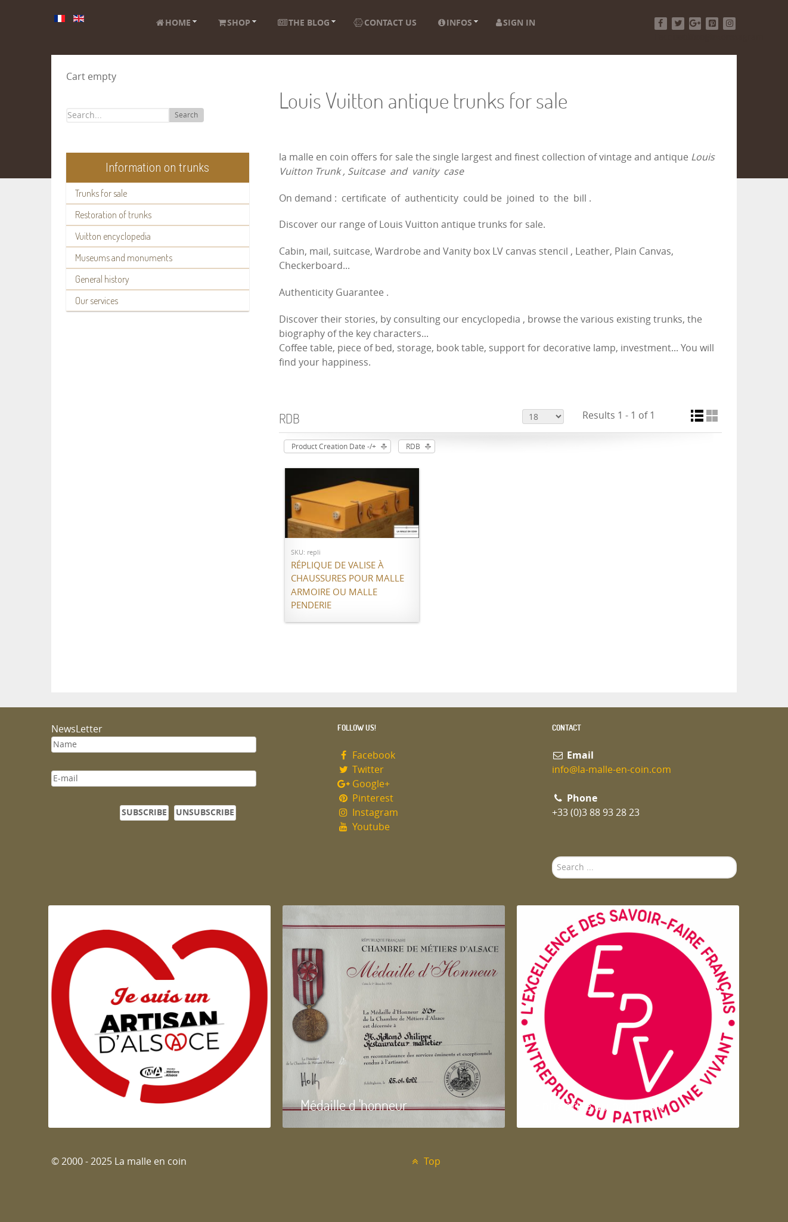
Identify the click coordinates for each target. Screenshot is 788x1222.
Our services (96, 301)
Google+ (363, 784)
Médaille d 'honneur (353, 1105)
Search (186, 115)
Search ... (552, 856)
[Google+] (695, 23)
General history (102, 279)
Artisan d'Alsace (108, 1105)
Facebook (366, 755)
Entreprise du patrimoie (600, 1105)
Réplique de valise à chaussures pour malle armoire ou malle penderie (347, 585)
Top (424, 1161)
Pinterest (365, 798)
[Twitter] (678, 23)
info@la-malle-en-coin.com (611, 769)
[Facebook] (660, 23)
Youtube (363, 827)
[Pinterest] (712, 23)
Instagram (367, 812)
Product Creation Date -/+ (333, 447)
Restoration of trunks (113, 215)
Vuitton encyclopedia (113, 236)
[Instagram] (729, 23)
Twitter (360, 769)
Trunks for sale (101, 193)
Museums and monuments (123, 258)
